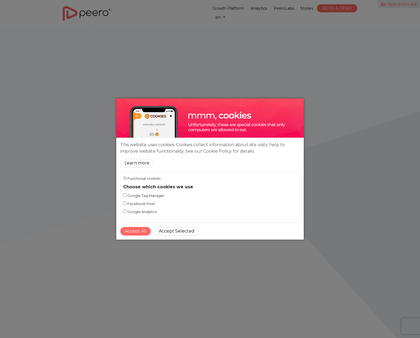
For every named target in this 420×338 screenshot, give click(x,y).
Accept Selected (176, 231)
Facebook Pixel (139, 203)
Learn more (137, 163)
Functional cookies (141, 178)
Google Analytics (140, 212)
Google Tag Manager (143, 195)
